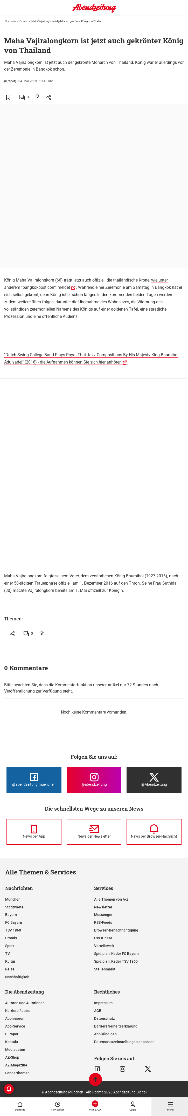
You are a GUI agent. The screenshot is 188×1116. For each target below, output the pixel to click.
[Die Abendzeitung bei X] (154, 780)
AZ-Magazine (16, 1065)
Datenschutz (104, 1018)
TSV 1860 (13, 930)
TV (7, 953)
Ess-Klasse (103, 938)
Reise (10, 969)
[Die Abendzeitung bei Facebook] (33, 780)
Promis (23, 21)
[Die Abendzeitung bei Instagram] (94, 780)
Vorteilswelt (104, 946)
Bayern (11, 915)
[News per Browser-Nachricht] (154, 832)
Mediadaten (15, 1049)
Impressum (103, 1003)
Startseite (10, 21)
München (12, 899)
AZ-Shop (12, 1057)
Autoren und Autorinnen (25, 1003)
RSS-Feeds (103, 922)
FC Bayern (13, 922)
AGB (97, 1011)
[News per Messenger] (33, 832)
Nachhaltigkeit (17, 977)
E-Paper (11, 1034)
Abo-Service (15, 1026)
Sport (9, 946)
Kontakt (11, 1042)
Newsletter (103, 907)
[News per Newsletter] (94, 832)
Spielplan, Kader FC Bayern (116, 953)
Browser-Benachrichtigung (116, 930)
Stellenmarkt (104, 969)
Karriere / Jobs (17, 1011)
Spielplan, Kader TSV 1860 (116, 961)
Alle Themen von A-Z (111, 899)
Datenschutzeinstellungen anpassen (124, 1042)
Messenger (103, 915)
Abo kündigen (105, 1034)
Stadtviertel (15, 907)
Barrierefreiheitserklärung (115, 1026)
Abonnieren (14, 1018)
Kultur (10, 961)
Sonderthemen (17, 1073)
